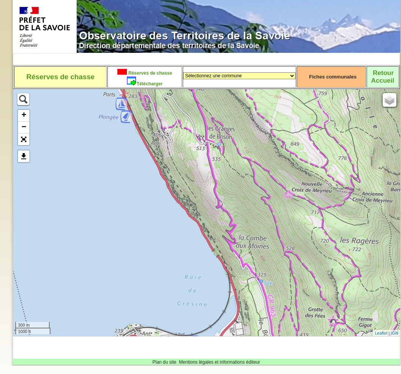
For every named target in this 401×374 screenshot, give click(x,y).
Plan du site (165, 362)
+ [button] (23, 115)
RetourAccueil (382, 76)
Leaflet (381, 333)
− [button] (23, 127)
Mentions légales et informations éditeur (219, 362)
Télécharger (149, 84)
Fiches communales (333, 77)
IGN (394, 333)
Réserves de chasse (149, 73)
